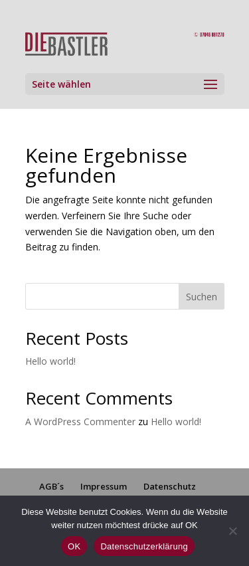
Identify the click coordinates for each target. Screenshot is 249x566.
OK (74, 546)
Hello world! (50, 361)
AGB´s (51, 486)
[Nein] (232, 530)
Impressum (103, 486)
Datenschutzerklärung (143, 546)
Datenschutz (169, 486)
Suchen (201, 296)
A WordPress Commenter (80, 421)
